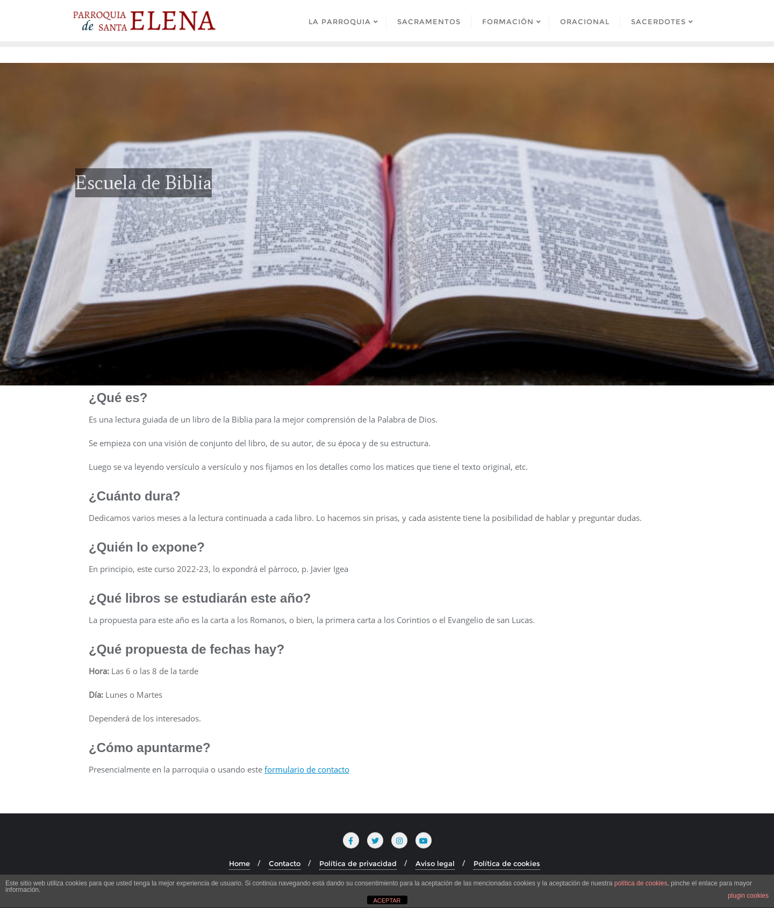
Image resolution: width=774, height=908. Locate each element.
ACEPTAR (386, 900)
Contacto (284, 863)
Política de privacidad (358, 863)
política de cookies (641, 883)
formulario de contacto (306, 769)
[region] (387, 224)
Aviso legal (435, 863)
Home (239, 863)
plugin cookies (748, 895)
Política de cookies (507, 863)
